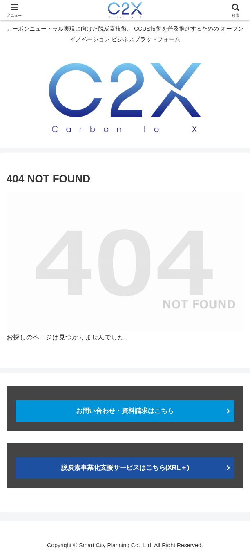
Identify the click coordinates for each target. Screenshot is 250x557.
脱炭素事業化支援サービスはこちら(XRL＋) (125, 467)
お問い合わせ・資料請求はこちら (125, 410)
